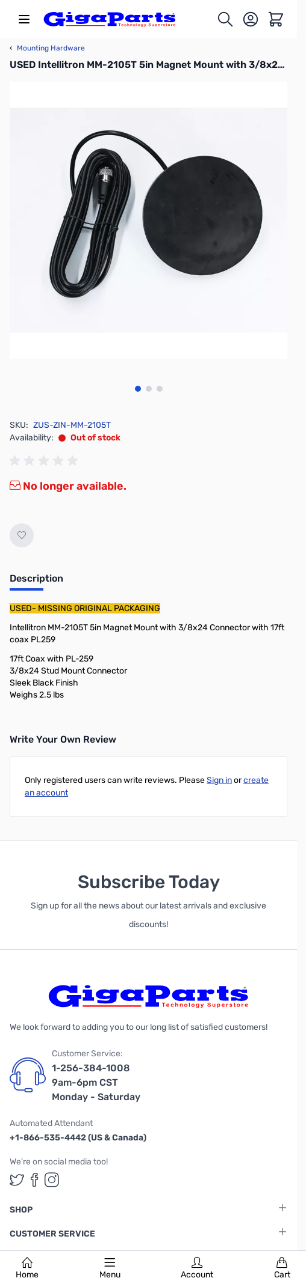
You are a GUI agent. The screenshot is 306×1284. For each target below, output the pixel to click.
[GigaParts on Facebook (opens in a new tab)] (34, 1179)
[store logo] (109, 19)
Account (197, 1268)
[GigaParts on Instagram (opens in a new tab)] (52, 1179)
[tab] (36, 582)
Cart (282, 1268)
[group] (46, 461)
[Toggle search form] (225, 19)
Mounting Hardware (47, 48)
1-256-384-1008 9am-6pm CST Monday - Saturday (96, 1082)
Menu (109, 1268)
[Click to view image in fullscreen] (148, 220)
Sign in (219, 780)
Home (27, 1268)
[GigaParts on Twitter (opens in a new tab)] (17, 1179)
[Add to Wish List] (22, 535)
